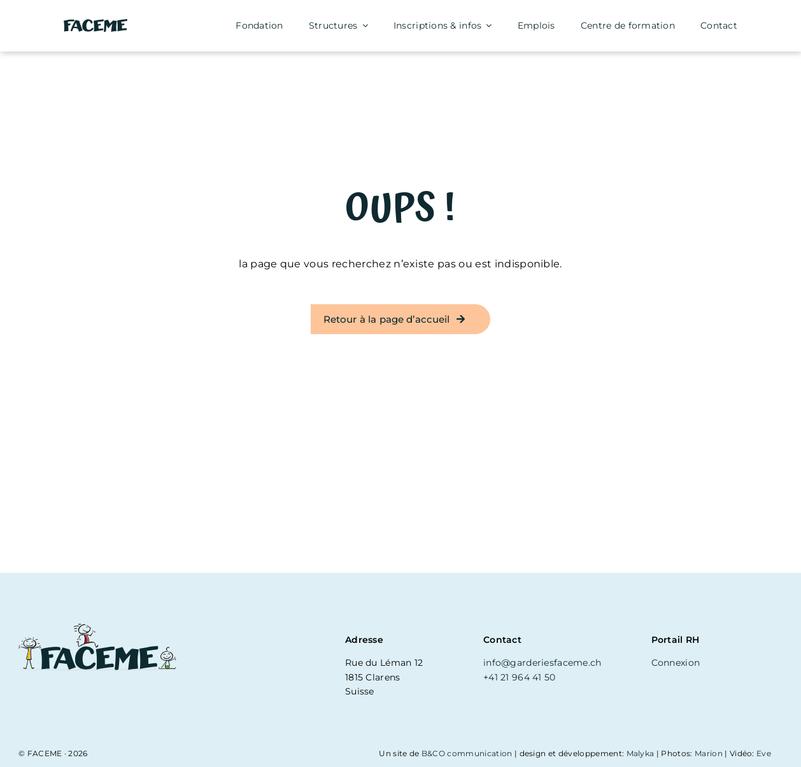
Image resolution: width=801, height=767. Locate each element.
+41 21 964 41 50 (519, 677)
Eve (763, 753)
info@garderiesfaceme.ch (542, 662)
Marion (709, 753)
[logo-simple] (95, 24)
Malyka (641, 753)
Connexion (675, 662)
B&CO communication (467, 753)
